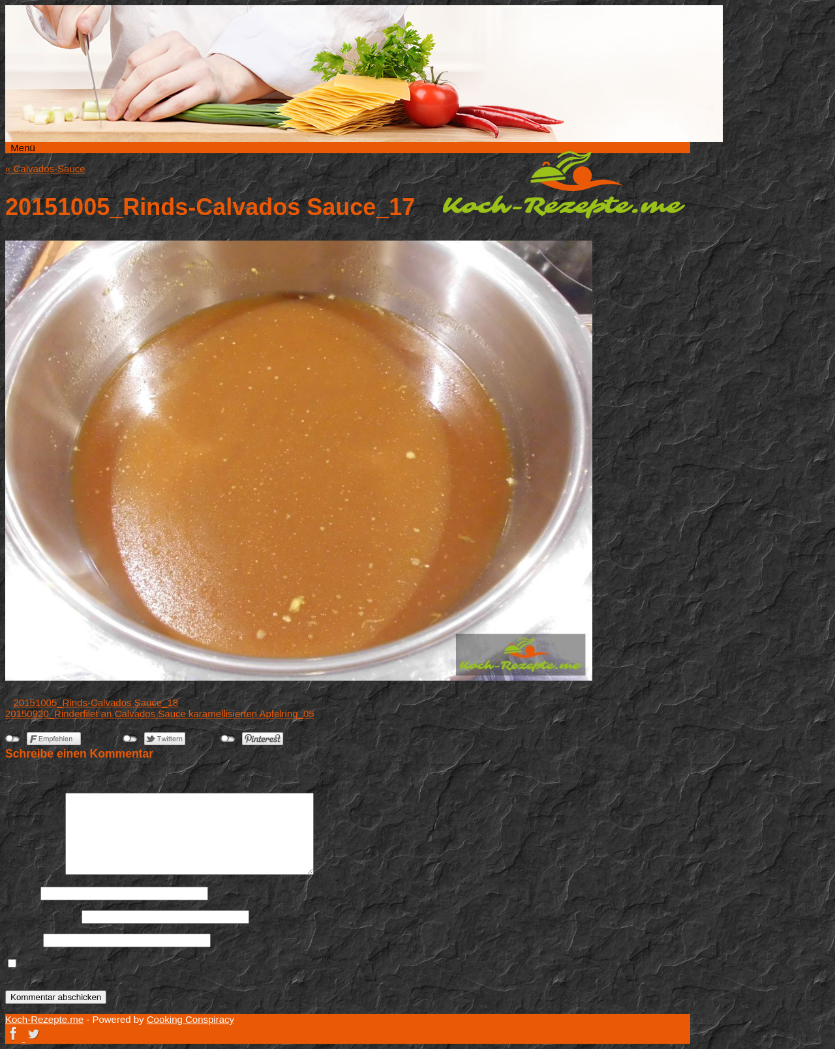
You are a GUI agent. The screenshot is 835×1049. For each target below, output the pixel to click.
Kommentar (34, 871)
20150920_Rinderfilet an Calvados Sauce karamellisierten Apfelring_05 (159, 713)
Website (22, 939)
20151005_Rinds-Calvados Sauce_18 (96, 702)
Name (21, 892)
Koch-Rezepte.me (563, 184)
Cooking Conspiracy (190, 1019)
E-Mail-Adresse (42, 916)
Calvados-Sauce (45, 168)
